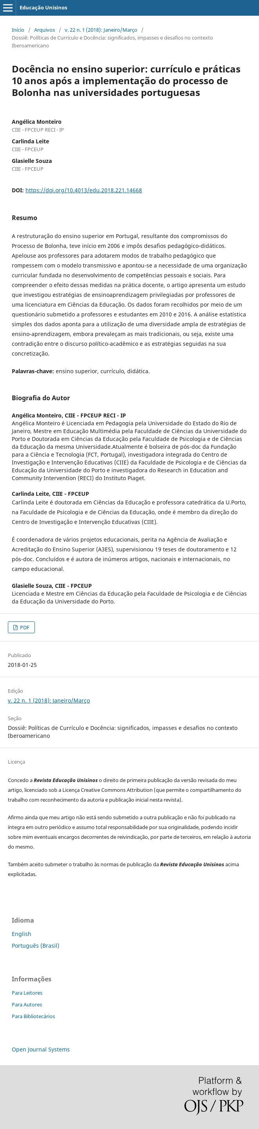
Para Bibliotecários (33, 1016)
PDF (24, 627)
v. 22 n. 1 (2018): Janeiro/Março (101, 29)
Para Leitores (27, 992)
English (21, 934)
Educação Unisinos (43, 7)
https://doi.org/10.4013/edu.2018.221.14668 (84, 190)
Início (18, 29)
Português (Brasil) (35, 945)
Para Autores (27, 1004)
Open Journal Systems (41, 1049)
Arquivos (44, 29)
